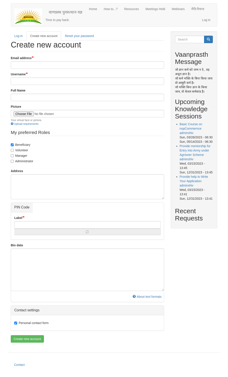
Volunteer (19, 150)
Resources (131, 9)
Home (93, 9)
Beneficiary (20, 144)
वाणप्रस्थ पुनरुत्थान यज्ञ (65, 12)
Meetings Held (155, 9)
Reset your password (79, 36)
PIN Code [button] (21, 207)
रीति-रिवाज (197, 9)
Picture (16, 106)
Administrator (22, 161)
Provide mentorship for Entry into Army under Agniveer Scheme (195, 150)
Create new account (45, 37)
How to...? (111, 9)
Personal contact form (31, 323)
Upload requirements (24, 123)
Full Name (18, 90)
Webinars (178, 9)
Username (18, 74)
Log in (206, 20)
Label (18, 218)
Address (17, 171)
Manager (19, 155)
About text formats (147, 296)
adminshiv (187, 133)
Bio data (17, 245)
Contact (19, 364)
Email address (21, 58)
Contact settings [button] (27, 310)
